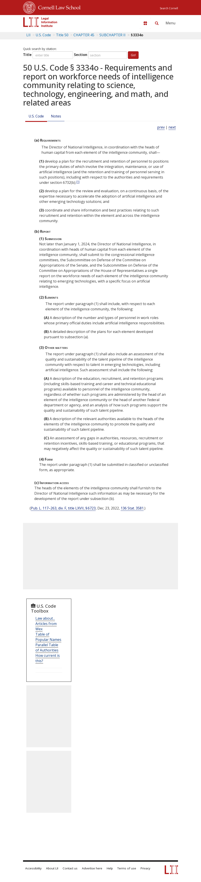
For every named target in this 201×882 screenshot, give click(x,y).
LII (28, 35)
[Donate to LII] (145, 23)
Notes (56, 116)
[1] (77, 181)
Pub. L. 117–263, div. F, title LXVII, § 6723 (63, 508)
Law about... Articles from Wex (46, 623)
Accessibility (33, 868)
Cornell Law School (58, 7)
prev (161, 127)
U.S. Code (36, 116)
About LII (52, 868)
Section (80, 54)
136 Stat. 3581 (132, 508)
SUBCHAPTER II (112, 35)
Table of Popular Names (48, 637)
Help (110, 868)
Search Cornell (169, 8)
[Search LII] (156, 23)
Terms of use (126, 868)
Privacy (145, 868)
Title (27, 54)
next (172, 127)
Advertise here (92, 868)
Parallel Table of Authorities (46, 647)
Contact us (70, 868)
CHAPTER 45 (83, 35)
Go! (133, 55)
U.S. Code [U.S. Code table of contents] (43, 35)
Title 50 (62, 35)
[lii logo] (40, 22)
